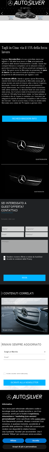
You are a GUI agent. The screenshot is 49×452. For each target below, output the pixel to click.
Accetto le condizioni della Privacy (19, 259)
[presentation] (2, 13)
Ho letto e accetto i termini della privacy (17, 373)
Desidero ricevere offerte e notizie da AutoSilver (23, 257)
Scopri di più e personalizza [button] (24, 447)
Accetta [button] (35, 441)
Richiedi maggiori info (24, 118)
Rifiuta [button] (13, 441)
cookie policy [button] (40, 419)
